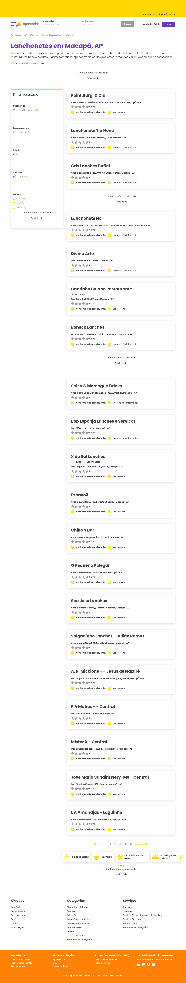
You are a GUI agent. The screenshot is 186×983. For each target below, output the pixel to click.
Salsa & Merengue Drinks (99, 386)
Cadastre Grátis (151, 24)
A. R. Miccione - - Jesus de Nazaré (107, 671)
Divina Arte (84, 253)
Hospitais (127, 911)
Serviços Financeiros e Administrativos (142, 915)
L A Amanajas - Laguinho (99, 812)
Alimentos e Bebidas (77, 907)
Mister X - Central (91, 742)
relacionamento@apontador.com (154, 959)
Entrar (168, 24)
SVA (55, 962)
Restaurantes (80, 294)
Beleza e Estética (75, 927)
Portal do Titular (102, 962)
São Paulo (16, 907)
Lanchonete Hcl (89, 218)
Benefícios (72, 931)
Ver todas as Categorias (79, 939)
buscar (127, 24)
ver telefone (121, 112)
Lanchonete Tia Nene (94, 130)
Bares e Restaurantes (78, 923)
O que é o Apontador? (21, 959)
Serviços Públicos (132, 919)
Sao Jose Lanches (91, 601)
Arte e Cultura (74, 915)
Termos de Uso (18, 966)
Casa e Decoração (76, 935)
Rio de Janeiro (18, 911)
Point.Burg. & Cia (90, 95)
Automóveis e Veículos (78, 919)
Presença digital (61, 966)
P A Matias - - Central (95, 706)
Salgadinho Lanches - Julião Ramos (110, 636)
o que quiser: (49, 21)
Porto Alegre (17, 927)
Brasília (14, 919)
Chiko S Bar (85, 530)
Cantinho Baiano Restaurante (103, 289)
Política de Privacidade (106, 959)
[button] (120, 865)
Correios (127, 907)
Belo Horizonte (18, 915)
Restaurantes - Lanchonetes (88, 461)
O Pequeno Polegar (92, 565)
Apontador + (59, 959)
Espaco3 (82, 495)
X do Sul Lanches (90, 456)
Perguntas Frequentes (21, 962)
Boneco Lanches (90, 327)
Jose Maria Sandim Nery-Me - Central (112, 777)
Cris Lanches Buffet (93, 166)
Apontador (16, 35)
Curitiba (15, 923)
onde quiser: (88, 21)
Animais (71, 911)
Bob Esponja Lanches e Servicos (105, 421)
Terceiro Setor (130, 923)
